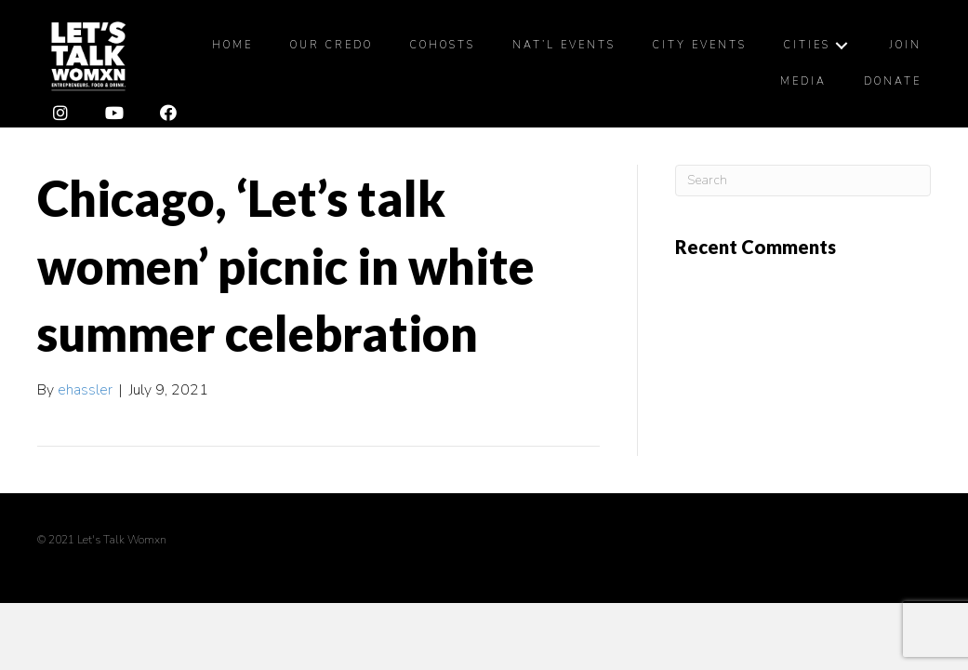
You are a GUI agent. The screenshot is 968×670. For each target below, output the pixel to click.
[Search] (803, 180)
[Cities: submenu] (841, 45)
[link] (232, 45)
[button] (60, 113)
